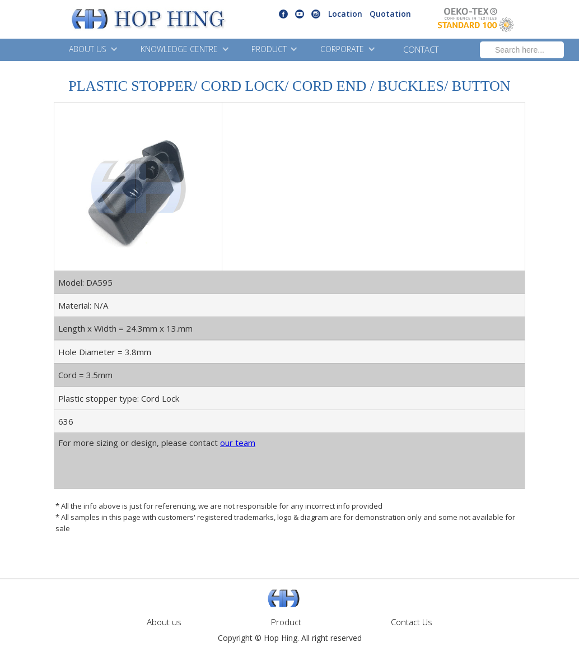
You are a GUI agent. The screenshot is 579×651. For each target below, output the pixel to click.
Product (286, 621)
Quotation (390, 13)
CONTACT (420, 49)
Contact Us (411, 621)
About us (164, 621)
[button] (92, 50)
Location (345, 13)
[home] (120, 19)
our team (237, 442)
